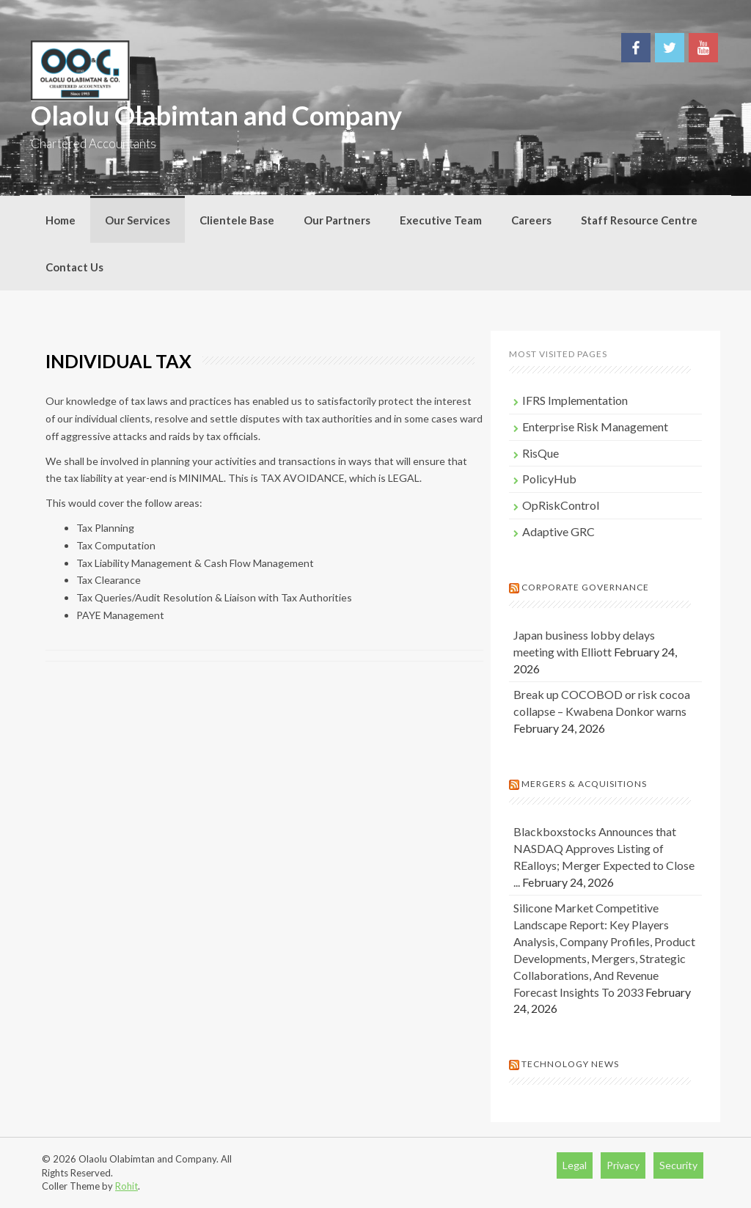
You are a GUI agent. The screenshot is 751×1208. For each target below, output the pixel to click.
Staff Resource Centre (639, 220)
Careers (531, 220)
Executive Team (441, 220)
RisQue (540, 453)
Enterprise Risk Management (595, 426)
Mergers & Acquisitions (584, 783)
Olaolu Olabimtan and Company (216, 115)
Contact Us (74, 267)
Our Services (137, 220)
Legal (575, 1165)
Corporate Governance (585, 587)
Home (60, 220)
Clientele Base (236, 220)
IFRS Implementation (575, 400)
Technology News (570, 1063)
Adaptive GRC (558, 531)
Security (678, 1165)
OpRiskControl (560, 505)
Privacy (623, 1165)
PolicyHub (549, 479)
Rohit (126, 1186)
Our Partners (337, 220)
